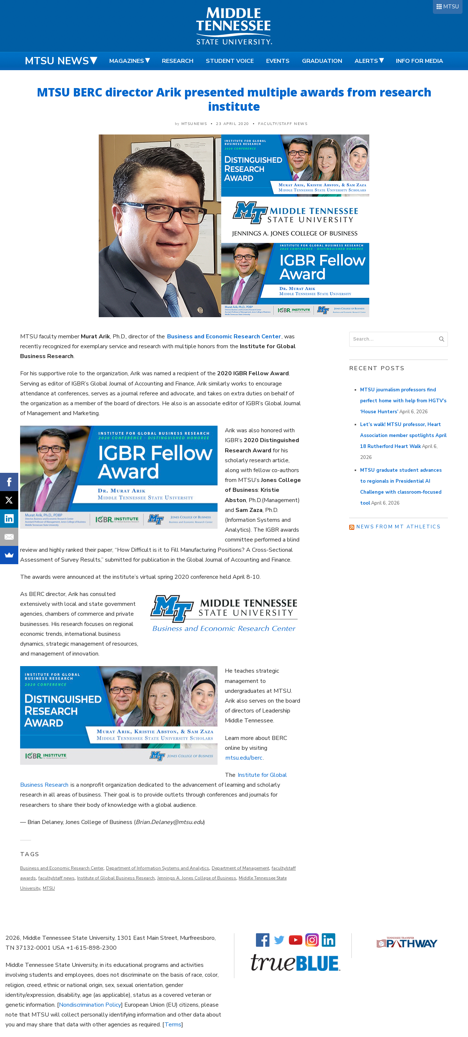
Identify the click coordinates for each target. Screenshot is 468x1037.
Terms (173, 1025)
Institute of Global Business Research (116, 878)
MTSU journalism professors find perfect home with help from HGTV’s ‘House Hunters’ (403, 401)
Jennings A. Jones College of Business (196, 878)
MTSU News (57, 61)
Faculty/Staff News (282, 123)
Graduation (322, 61)
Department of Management (240, 868)
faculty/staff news (56, 878)
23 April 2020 (232, 123)
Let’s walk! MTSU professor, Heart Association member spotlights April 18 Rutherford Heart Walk (403, 435)
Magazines (126, 61)
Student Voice (230, 61)
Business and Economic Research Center (61, 868)
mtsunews (194, 123)
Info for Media (419, 61)
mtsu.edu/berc (244, 758)
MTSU (451, 6)
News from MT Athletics (398, 527)
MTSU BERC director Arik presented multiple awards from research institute (234, 99)
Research (177, 61)
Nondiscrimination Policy (90, 1005)
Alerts (366, 61)
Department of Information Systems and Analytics (157, 868)
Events (278, 61)
